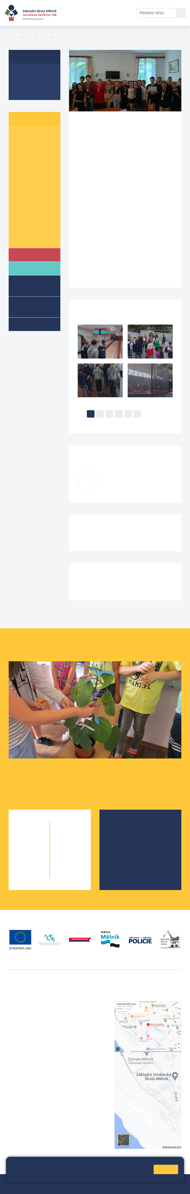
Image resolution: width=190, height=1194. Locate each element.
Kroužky (29, 324)
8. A (19, 210)
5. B (38, 172)
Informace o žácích (34, 229)
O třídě (21, 71)
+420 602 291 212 (85, 1009)
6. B (38, 181)
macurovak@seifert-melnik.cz (128, 484)
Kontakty (124, 6)
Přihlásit (32, 1187)
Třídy (44, 38)
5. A (19, 172)
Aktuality (23, 81)
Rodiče (29, 268)
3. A (19, 153)
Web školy (172, 1181)
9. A (19, 219)
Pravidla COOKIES (104, 1187)
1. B (38, 133)
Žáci (29, 38)
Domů (13, 38)
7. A (19, 200)
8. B (59, 38)
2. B (38, 143)
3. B (38, 153)
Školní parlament (31, 238)
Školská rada (122, 832)
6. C (19, 191)
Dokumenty (98, 6)
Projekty (118, 840)
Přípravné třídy (31, 306)
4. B (38, 162)
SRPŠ (116, 856)
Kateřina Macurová (131, 478)
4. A (19, 162)
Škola (28, 254)
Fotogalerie (26, 91)
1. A (19, 133)
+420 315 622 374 (85, 1003)
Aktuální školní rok (72, 12)
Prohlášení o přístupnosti (64, 1187)
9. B (38, 219)
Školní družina (27, 285)
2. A (19, 143)
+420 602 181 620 (25, 1085)
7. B (38, 200)
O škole (118, 824)
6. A (19, 181)
